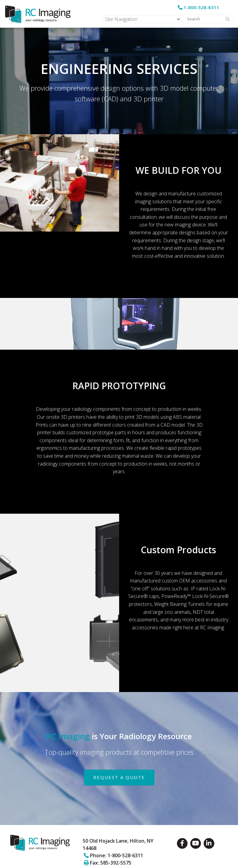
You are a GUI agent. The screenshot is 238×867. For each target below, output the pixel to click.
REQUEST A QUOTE (119, 777)
